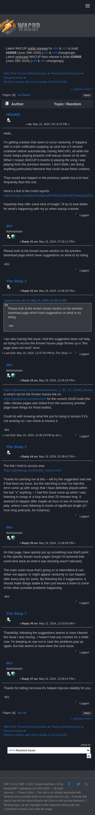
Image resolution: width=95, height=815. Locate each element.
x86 (55, 48)
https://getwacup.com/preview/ (25, 399)
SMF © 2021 (26, 784)
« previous (77, 89)
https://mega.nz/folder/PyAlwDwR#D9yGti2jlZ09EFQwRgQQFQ (48, 195)
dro (9, 226)
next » (88, 89)
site (45, 792)
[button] (87, 6)
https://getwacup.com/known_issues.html (32, 470)
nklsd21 (13, 114)
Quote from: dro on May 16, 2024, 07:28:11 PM (36, 300)
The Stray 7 (16, 281)
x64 (64, 48)
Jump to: (86, 744)
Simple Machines (44, 784)
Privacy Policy (25, 792)
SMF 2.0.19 (10, 784)
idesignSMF (10, 788)
